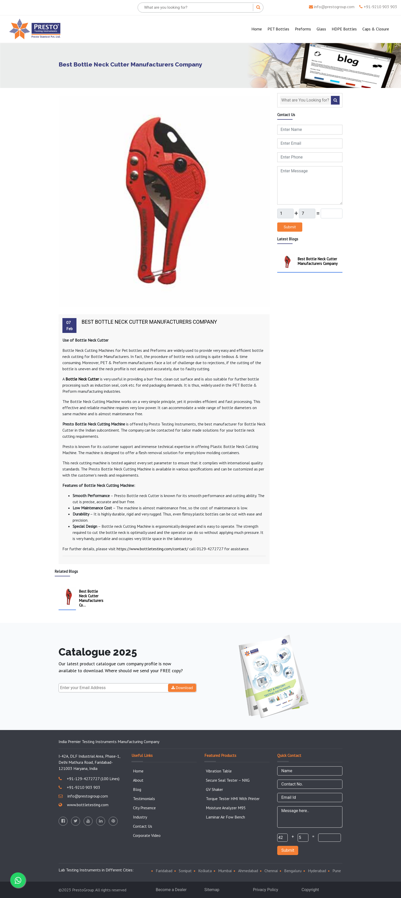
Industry (140, 817)
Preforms (303, 28)
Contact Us (142, 826)
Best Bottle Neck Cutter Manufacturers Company (149, 322)
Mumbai (225, 870)
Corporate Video (147, 835)
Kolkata (205, 870)
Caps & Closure (375, 28)
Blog (137, 789)
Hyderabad (317, 870)
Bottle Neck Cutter (82, 378)
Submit (290, 227)
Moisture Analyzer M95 (226, 807)
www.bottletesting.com (83, 804)
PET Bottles (278, 28)
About (138, 780)
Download (182, 688)
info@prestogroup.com (331, 6)
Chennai (271, 870)
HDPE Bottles (344, 28)
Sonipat (185, 870)
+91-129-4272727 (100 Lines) (89, 778)
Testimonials (144, 798)
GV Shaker (214, 789)
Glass (321, 28)
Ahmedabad (248, 870)
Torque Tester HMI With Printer (233, 798)
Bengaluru (293, 870)
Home (257, 28)
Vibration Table (219, 770)
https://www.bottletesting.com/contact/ (152, 548)
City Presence (144, 807)
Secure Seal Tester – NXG (228, 780)
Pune (336, 870)
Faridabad (164, 870)
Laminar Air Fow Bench (225, 817)
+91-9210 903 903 (378, 6)
